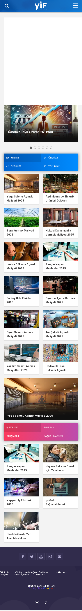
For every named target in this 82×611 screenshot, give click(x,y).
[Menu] (75, 5)
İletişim (4, 576)
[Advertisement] (41, 61)
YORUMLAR (52, 166)
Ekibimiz (4, 573)
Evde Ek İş (49, 428)
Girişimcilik (12, 436)
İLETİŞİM (59, 558)
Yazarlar (40, 576)
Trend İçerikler (21, 576)
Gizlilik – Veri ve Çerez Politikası (32, 573)
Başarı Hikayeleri (53, 436)
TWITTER (31, 558)
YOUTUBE (41, 558)
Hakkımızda (61, 573)
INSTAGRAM (50, 558)
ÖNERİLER (51, 157)
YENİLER (12, 157)
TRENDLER (13, 166)
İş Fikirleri (11, 428)
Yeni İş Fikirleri (36, 589)
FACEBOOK (22, 558)
